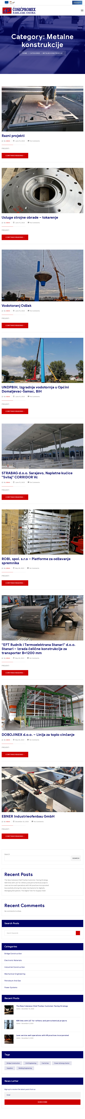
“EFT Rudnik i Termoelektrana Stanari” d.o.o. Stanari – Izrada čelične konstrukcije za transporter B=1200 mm (37, 648)
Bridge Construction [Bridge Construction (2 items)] (13, 1061)
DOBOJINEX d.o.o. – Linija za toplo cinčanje (37, 733)
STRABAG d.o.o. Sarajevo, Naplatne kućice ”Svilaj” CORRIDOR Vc (42, 474)
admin (8, 141)
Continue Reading (15, 155)
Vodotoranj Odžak (16, 305)
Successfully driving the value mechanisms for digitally (24, 886)
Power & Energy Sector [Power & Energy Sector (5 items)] (61, 1061)
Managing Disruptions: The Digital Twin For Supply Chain (25, 889)
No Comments (35, 141)
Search (7, 853)
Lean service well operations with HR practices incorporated (26, 884)
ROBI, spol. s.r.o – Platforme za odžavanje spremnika (35, 560)
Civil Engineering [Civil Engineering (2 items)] (30, 1061)
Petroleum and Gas (12, 979)
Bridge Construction (13, 952)
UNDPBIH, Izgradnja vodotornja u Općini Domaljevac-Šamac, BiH (34, 389)
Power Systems (10, 986)
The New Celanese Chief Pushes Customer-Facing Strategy (26, 878)
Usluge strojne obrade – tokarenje (29, 217)
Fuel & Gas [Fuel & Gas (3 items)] (45, 1061)
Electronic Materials (13, 959)
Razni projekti (13, 136)
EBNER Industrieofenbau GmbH (27, 815)
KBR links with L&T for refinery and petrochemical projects (26, 881)
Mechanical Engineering (14, 972)
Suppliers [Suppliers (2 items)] (10, 1066)
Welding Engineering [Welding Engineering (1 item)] (25, 1066)
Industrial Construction (14, 965)
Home (24, 53)
